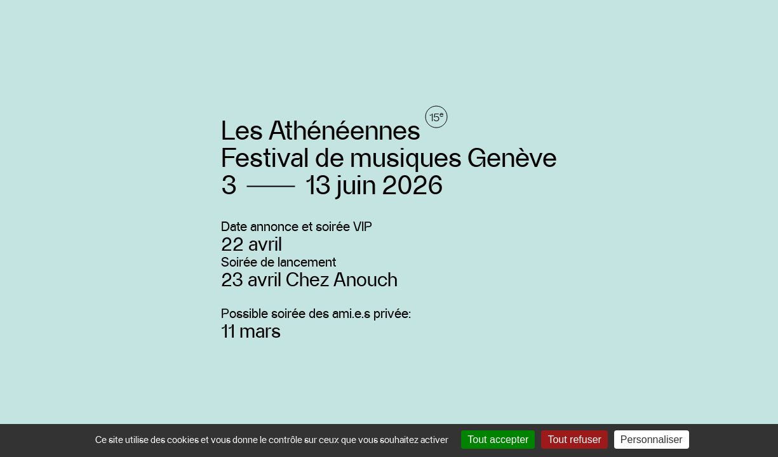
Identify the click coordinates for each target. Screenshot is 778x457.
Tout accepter (497, 439)
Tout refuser (574, 439)
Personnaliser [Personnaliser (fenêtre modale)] (651, 439)
